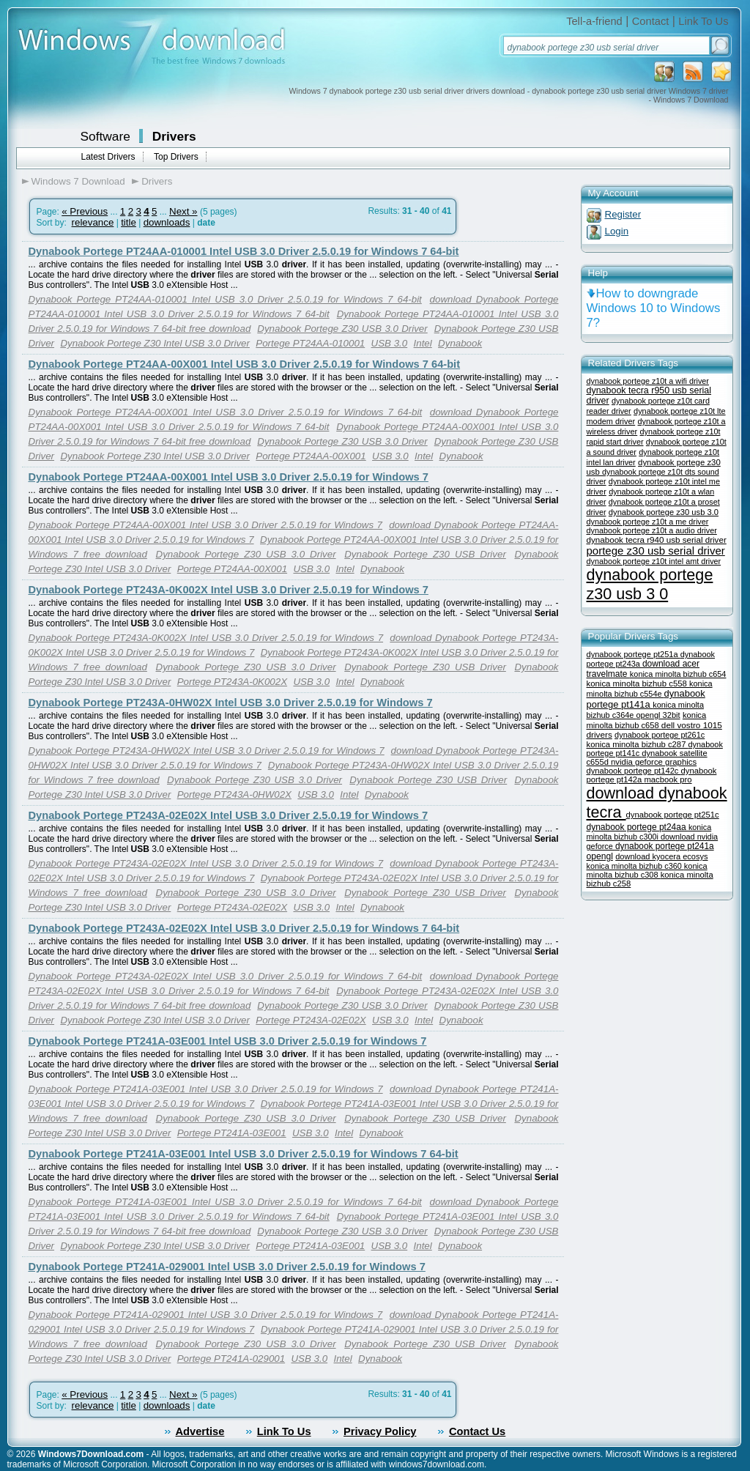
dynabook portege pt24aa (637, 827)
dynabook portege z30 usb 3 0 (650, 584)
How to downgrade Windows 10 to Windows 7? (654, 308)
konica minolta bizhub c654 (678, 674)
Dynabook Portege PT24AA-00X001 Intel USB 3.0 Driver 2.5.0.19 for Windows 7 (228, 477)
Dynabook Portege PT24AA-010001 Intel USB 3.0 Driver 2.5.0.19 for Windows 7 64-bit (244, 251)
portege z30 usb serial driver (656, 550)
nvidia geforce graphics (654, 761)
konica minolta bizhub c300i (649, 832)
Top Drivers (176, 157)
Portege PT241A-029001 (231, 1358)
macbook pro (667, 779)
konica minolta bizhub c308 (647, 870)
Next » (183, 211)
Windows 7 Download (78, 181)
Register (623, 214)
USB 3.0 (389, 343)
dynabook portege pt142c (634, 770)
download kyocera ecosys (661, 856)
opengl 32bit (658, 715)
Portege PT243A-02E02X (232, 907)
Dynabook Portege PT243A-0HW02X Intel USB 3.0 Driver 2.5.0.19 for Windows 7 (231, 702)
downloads (167, 222)
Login (617, 231)
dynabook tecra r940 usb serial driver (657, 539)
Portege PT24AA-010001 (310, 343)
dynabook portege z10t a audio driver (652, 530)
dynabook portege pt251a (633, 654)
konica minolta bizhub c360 (635, 866)
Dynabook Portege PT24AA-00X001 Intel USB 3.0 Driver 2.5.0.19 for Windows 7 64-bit (245, 364)
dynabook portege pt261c (660, 734)
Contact (650, 21)
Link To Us (703, 21)
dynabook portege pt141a (646, 699)
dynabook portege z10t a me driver (648, 521)
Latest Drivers (108, 157)
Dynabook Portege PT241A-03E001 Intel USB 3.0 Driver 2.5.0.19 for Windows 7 (228, 1041)
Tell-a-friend (594, 21)
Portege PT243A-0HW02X (234, 794)
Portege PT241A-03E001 (231, 1132)
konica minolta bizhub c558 (638, 683)
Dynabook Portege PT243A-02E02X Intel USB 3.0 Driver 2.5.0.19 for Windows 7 (228, 815)
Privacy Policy (380, 1431)
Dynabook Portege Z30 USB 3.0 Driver (342, 328)
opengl (600, 856)
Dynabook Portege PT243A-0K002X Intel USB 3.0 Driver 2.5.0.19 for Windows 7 (228, 590)
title (128, 222)
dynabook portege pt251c (672, 814)
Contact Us (477, 1431)
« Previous (85, 211)
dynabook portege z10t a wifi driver (648, 381)
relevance (93, 222)
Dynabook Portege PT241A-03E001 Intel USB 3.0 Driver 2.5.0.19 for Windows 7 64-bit (243, 1154)
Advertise (200, 1431)
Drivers (174, 136)
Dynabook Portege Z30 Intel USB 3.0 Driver (155, 343)
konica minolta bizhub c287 (637, 744)
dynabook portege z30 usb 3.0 (664, 512)
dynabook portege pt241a (664, 846)
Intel (423, 343)
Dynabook (460, 343)
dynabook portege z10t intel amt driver (654, 561)
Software (105, 136)
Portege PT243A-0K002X (232, 681)
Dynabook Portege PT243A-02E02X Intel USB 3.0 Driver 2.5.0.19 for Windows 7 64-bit (244, 928)
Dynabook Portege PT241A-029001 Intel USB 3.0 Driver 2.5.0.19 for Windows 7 (227, 1266)
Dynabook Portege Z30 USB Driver (425, 554)
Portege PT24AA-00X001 (310, 456)
